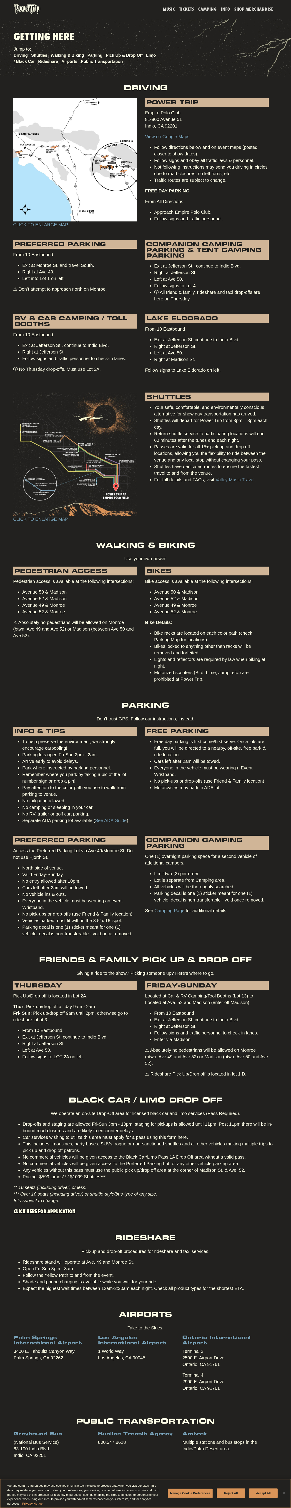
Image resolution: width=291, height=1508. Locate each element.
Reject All (231, 1495)
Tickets (186, 8)
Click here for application (44, 1211)
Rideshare (48, 61)
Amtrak (194, 1434)
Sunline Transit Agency (135, 1434)
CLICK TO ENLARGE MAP (40, 224)
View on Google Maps (167, 136)
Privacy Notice (32, 1505)
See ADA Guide (111, 820)
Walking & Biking (67, 55)
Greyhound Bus (38, 1434)
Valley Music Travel (235, 479)
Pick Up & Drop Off (124, 55)
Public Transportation (102, 61)
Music (169, 8)
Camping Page (169, 910)
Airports (69, 61)
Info (225, 8)
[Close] (284, 1495)
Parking (94, 55)
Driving (21, 55)
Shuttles (39, 55)
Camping (207, 8)
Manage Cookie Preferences (190, 1495)
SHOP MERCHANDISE (253, 8)
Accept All (263, 1495)
